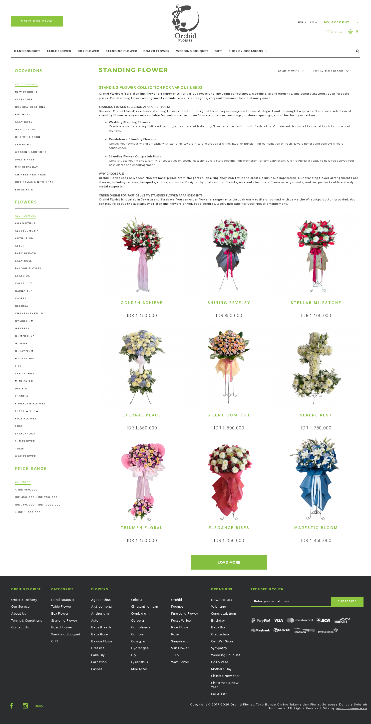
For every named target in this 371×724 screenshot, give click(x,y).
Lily (18, 366)
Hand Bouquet (63, 600)
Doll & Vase (25, 159)
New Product (26, 92)
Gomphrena (25, 336)
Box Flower (60, 613)
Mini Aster (24, 381)
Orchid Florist (109, 178)
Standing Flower (64, 620)
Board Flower (61, 627)
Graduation (25, 129)
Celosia (21, 306)
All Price (23, 482)
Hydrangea (24, 358)
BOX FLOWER (88, 51)
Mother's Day (26, 167)
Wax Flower (25, 456)
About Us (18, 613)
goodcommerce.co (351, 708)
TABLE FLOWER (59, 51)
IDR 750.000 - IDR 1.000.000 (38, 504)
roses (181, 98)
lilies (241, 98)
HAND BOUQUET (27, 51)
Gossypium (24, 351)
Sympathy (23, 144)
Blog (39, 706)
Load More (229, 562)
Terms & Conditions (26, 620)
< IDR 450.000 (26, 489)
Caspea (21, 298)
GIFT (218, 51)
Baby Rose (23, 261)
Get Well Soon (27, 137)
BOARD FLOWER (156, 51)
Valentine (23, 99)
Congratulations (30, 107)
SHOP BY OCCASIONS (248, 51)
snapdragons (197, 98)
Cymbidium (24, 321)
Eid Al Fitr (24, 189)
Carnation (24, 291)
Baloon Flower (28, 268)
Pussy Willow (27, 411)
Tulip (19, 448)
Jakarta (147, 199)
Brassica (22, 276)
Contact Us (20, 627)
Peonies (21, 396)
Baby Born (24, 122)
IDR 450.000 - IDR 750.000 (36, 497)
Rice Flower (25, 418)
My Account (341, 22)
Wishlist (334, 32)
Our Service (20, 606)
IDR (302, 22)
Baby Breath (25, 253)
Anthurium (24, 238)
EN (313, 22)
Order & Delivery (24, 600)
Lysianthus (24, 373)
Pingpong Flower (30, 403)
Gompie (21, 343)
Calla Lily (23, 283)
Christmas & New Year (34, 182)
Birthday (22, 114)
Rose (19, 426)
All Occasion (26, 84)
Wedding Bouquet (30, 152)
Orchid (21, 388)
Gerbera (22, 328)
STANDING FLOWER (121, 51)
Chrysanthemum (29, 313)
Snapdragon (25, 433)
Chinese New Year (30, 174)
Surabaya (167, 199)
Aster (20, 246)
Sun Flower (25, 441)
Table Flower (61, 606)
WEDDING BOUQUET (192, 51)
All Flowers (25, 215)
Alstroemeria (27, 230)
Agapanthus (25, 223)
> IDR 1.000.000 (28, 512)
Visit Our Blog (37, 21)
